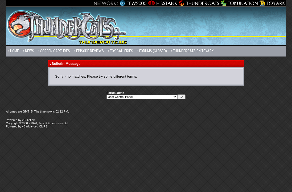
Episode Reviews (90, 51)
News (29, 51)
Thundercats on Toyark (193, 51)
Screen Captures (55, 51)
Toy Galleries (121, 51)
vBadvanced (30, 126)
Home (14, 51)
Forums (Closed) (153, 51)
